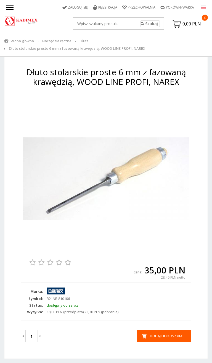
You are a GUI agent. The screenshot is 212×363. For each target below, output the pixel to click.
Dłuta (84, 40)
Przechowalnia (141, 7)
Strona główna (22, 40)
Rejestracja (107, 7)
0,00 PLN (191, 23)
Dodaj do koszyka (166, 336)
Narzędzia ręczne (56, 40)
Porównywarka (180, 7)
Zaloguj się (78, 7)
